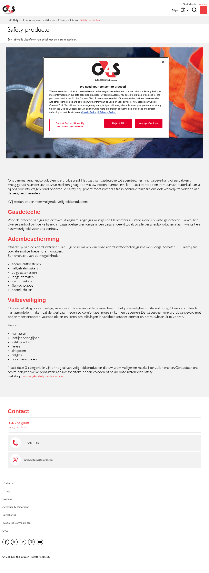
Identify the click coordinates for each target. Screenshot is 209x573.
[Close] (162, 62)
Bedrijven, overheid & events (41, 20)
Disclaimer (8, 482)
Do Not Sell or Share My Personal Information (70, 125)
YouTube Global (40, 542)
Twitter (14, 542)
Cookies (7, 498)
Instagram (31, 542)
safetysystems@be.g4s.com (38, 459)
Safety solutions (69, 20)
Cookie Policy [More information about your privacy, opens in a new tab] (89, 112)
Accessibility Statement (15, 506)
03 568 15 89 (31, 443)
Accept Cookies (148, 123)
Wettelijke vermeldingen (16, 522)
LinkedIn (23, 542)
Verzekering (9, 514)
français (202, 4)
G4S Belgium (15, 20)
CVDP (5, 530)
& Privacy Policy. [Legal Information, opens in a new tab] (107, 112)
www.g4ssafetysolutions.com (43, 376)
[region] (106, 97)
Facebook (5, 542)
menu (203, 10)
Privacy (6, 490)
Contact (18, 411)
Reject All (118, 123)
